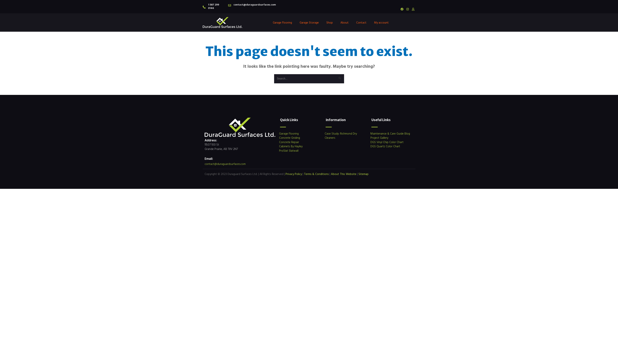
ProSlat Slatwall (288, 151)
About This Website (343, 174)
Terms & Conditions (316, 174)
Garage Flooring (282, 22)
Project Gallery (379, 138)
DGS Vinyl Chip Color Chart (387, 142)
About (344, 22)
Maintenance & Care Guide (387, 134)
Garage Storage (309, 22)
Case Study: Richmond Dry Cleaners (341, 136)
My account (381, 22)
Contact (361, 22)
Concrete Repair (289, 142)
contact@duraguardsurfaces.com (254, 4)
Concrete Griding (289, 138)
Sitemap (363, 174)
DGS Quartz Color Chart (385, 146)
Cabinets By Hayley (291, 146)
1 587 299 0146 (213, 6)
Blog (407, 134)
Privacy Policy (294, 174)
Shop (329, 22)
